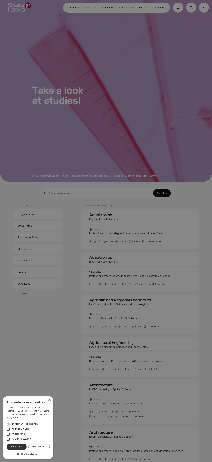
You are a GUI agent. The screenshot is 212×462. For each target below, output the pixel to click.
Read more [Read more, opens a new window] (18, 417)
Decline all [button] (39, 446)
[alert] (106, 231)
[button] (28, 453)
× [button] (49, 400)
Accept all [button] (17, 446)
